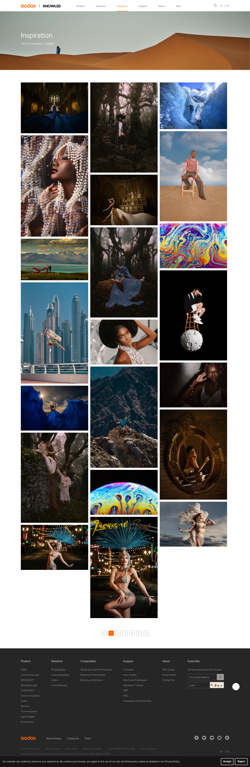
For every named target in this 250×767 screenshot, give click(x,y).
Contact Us (168, 680)
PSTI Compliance (148, 748)
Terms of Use (71, 748)
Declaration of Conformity (137, 700)
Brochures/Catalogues (135, 680)
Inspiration (122, 6)
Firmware (128, 669)
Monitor (25, 706)
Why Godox (168, 669)
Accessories (27, 721)
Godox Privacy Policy (30, 748)
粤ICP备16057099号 (100, 754)
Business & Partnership (93, 674)
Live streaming (59, 685)
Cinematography (60, 674)
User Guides (129, 674)
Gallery (49, 43)
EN (227, 6)
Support (143, 6)
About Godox (53, 738)
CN (221, 6)
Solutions (101, 6)
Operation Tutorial (133, 685)
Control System (29, 711)
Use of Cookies (53, 748)
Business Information (92, 748)
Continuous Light (30, 674)
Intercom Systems (30, 695)
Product (80, 6)
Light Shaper (28, 716)
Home (24, 43)
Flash (24, 669)
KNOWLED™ (27, 680)
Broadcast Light (29, 685)
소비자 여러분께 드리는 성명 (121, 748)
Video (54, 680)
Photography (58, 669)
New (178, 6)
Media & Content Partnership (96, 669)
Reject (241, 761)
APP (125, 690)
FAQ (125, 695)
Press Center (169, 674)
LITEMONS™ (28, 690)
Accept (227, 761)
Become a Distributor (92, 680)
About (161, 6)
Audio (24, 700)
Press (88, 738)
